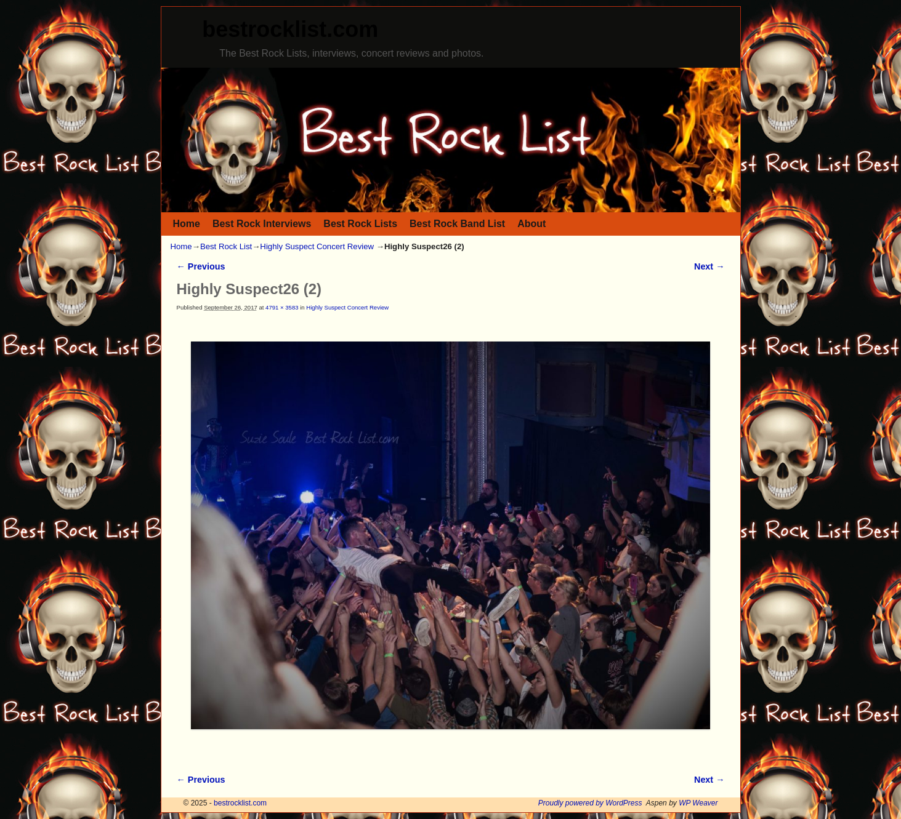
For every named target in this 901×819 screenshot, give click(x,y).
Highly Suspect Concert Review (317, 246)
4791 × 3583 (281, 307)
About (531, 223)
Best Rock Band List (457, 223)
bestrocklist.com (290, 29)
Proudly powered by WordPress (590, 803)
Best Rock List (226, 246)
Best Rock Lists (360, 223)
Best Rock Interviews (261, 223)
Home (186, 223)
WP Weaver (698, 803)
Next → (709, 266)
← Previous (201, 266)
